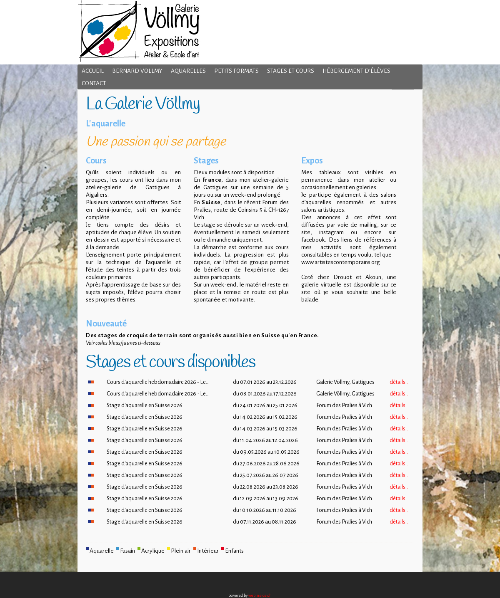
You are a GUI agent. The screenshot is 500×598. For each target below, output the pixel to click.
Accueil (93, 71)
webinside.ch (260, 595)
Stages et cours (290, 71)
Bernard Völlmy (137, 71)
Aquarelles (188, 71)
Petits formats (236, 71)
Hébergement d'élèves (356, 71)
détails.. (399, 382)
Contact (94, 83)
